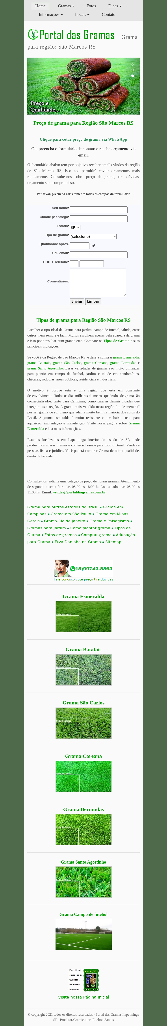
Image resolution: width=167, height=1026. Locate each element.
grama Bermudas (123, 363)
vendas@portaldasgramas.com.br (79, 492)
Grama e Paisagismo (110, 521)
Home (42, 5)
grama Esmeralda (126, 357)
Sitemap (113, 542)
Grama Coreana (83, 756)
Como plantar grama (91, 528)
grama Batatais (38, 363)
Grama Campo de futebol (83, 914)
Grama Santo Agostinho (83, 862)
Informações (49, 14)
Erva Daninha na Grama (79, 542)
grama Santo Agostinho (45, 368)
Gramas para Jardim (48, 528)
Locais (80, 14)
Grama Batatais (83, 649)
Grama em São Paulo (72, 514)
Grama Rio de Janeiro (66, 521)
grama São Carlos (67, 363)
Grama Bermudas (83, 809)
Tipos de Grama (117, 341)
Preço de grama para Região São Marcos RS (83, 123)
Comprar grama (98, 535)
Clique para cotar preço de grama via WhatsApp (83, 139)
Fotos (91, 6)
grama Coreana (95, 363)
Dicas (113, 6)
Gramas (64, 6)
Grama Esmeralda (83, 596)
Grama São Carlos (84, 703)
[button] (35, 86)
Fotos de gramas (62, 535)
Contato (108, 14)
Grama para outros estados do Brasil (64, 507)
